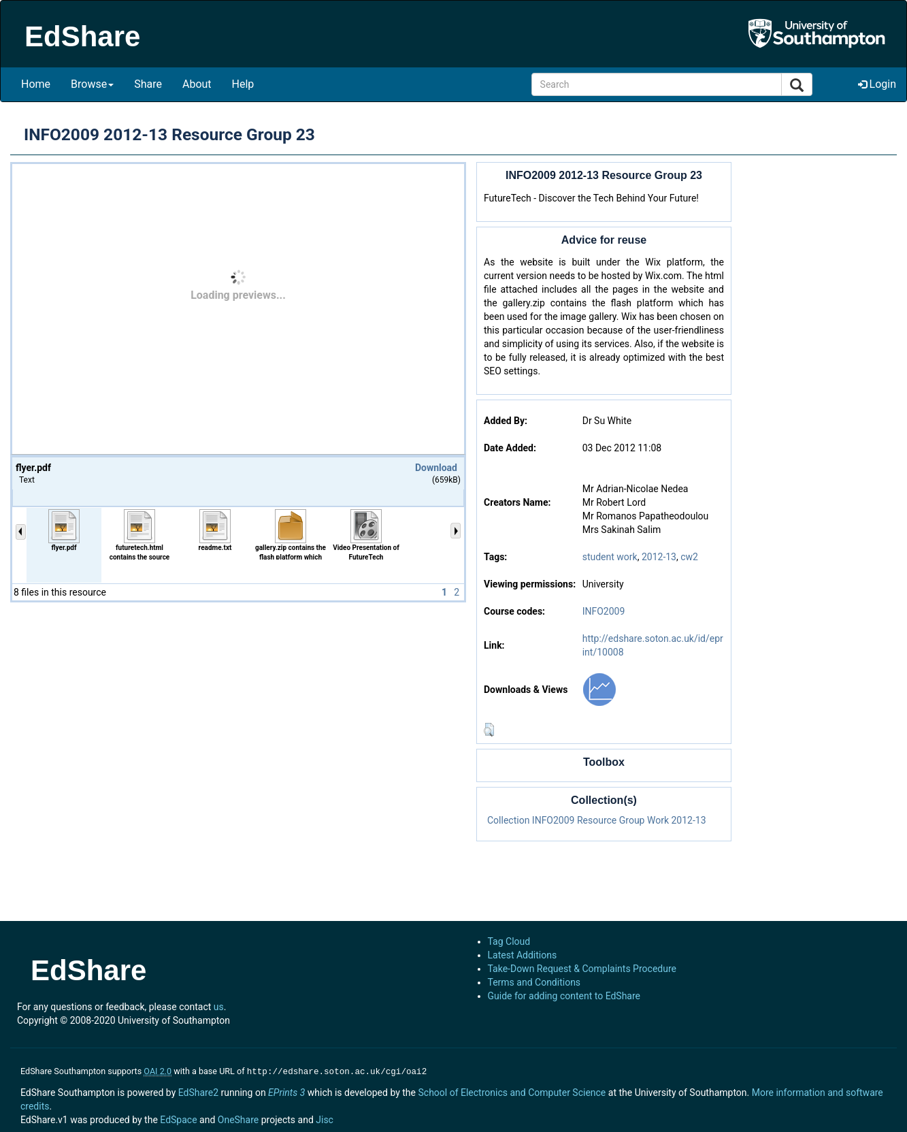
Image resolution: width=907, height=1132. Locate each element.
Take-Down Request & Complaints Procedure (582, 968)
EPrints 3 (286, 1091)
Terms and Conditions (534, 982)
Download (436, 467)
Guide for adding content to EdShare (564, 995)
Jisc (324, 1118)
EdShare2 (198, 1091)
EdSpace (178, 1118)
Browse (92, 84)
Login (877, 84)
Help (243, 84)
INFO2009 (603, 611)
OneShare (238, 1118)
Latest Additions (522, 955)
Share (148, 84)
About (197, 84)
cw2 (689, 556)
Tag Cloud (509, 941)
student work (610, 556)
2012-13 (659, 556)
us (219, 1006)
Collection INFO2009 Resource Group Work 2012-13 (596, 820)
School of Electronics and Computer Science (512, 1091)
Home (35, 84)
